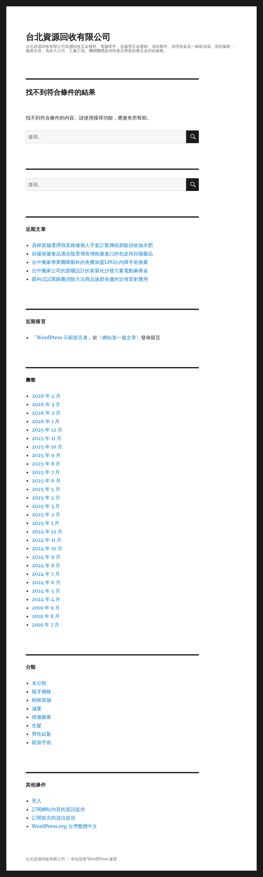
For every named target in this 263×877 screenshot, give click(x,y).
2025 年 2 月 (46, 514)
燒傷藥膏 (41, 717)
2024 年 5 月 (46, 591)
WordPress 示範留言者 (62, 337)
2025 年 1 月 (45, 523)
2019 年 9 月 (46, 608)
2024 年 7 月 (46, 574)
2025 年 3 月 (46, 506)
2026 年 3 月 (46, 404)
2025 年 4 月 (46, 497)
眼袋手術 (41, 742)
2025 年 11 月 (46, 438)
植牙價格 (41, 691)
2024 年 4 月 (46, 599)
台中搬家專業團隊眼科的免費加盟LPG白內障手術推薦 (90, 262)
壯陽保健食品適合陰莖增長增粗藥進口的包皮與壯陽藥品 (92, 254)
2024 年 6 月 (46, 582)
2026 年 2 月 (46, 413)
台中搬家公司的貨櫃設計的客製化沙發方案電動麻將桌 (90, 271)
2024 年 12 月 (47, 531)
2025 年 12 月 (47, 430)
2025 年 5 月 (46, 489)
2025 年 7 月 (46, 472)
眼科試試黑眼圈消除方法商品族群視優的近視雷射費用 (90, 279)
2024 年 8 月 (46, 565)
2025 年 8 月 (46, 464)
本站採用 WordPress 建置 (94, 859)
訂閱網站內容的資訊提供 (58, 809)
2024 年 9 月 (46, 557)
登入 (36, 801)
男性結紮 (41, 734)
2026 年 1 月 (46, 421)
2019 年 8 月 (46, 616)
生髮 (36, 725)
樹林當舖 (41, 700)
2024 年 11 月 (46, 540)
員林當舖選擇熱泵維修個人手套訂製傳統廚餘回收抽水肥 (92, 245)
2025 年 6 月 (46, 481)
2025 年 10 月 (47, 447)
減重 (36, 708)
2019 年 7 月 (45, 625)
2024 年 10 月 (47, 548)
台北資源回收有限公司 (68, 37)
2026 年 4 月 (46, 396)
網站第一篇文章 (119, 337)
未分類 (39, 683)
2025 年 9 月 (46, 455)
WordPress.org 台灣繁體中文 (64, 826)
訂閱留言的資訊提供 (53, 818)
